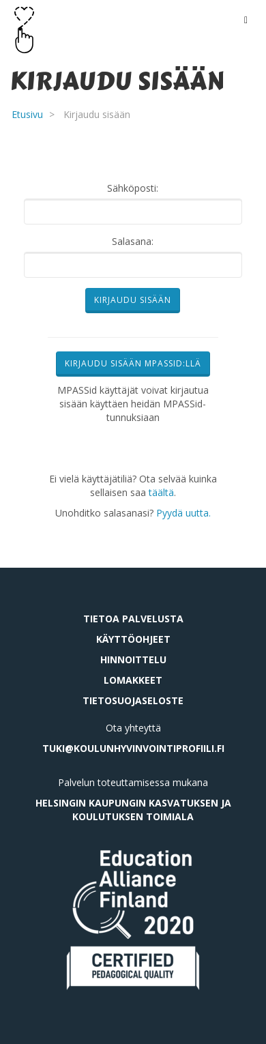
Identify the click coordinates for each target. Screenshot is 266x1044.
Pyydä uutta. (183, 512)
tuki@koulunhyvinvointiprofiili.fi (133, 748)
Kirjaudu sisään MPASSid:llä (133, 363)
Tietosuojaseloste (133, 700)
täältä (161, 492)
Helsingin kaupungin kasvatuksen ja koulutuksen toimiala (133, 809)
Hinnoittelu (133, 659)
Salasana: (132, 241)
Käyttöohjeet (133, 639)
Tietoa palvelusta (133, 618)
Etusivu (27, 114)
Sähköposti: (132, 188)
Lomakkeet (133, 679)
